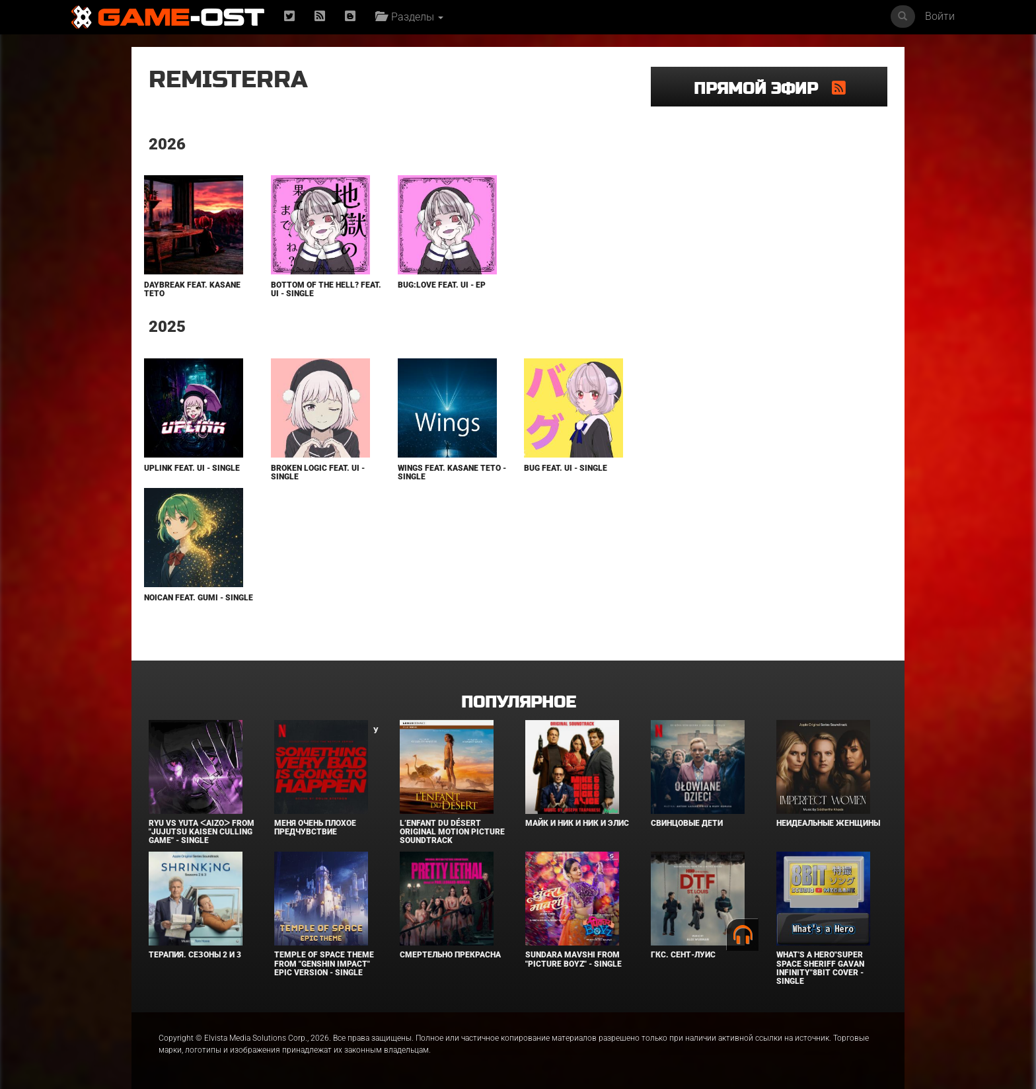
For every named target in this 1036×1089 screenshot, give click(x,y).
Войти (940, 16)
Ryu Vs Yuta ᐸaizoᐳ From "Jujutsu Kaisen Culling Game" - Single (201, 832)
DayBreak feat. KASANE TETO (192, 289)
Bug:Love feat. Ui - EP (442, 285)
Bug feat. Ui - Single (565, 468)
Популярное (518, 702)
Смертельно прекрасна (450, 954)
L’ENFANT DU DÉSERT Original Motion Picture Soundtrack (452, 832)
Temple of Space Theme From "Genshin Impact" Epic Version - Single (324, 963)
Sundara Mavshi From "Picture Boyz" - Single (573, 959)
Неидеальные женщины (828, 823)
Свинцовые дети (687, 823)
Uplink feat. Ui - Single (192, 468)
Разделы (409, 17)
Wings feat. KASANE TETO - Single (452, 472)
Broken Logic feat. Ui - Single (318, 472)
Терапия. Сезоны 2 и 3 (195, 954)
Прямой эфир (763, 89)
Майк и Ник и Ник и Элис (577, 823)
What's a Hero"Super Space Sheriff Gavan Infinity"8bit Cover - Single (820, 968)
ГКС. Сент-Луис (683, 954)
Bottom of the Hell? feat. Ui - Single (326, 289)
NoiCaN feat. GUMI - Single (198, 597)
